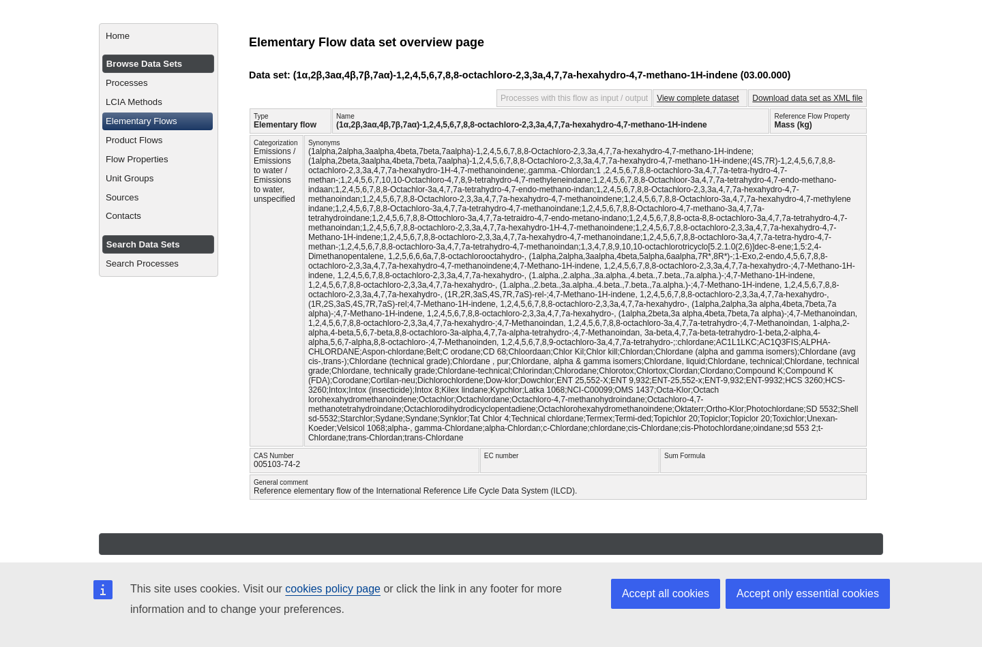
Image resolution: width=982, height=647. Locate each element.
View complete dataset (698, 98)
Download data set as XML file (807, 98)
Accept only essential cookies (807, 593)
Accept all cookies (665, 593)
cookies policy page (333, 589)
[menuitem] (158, 36)
